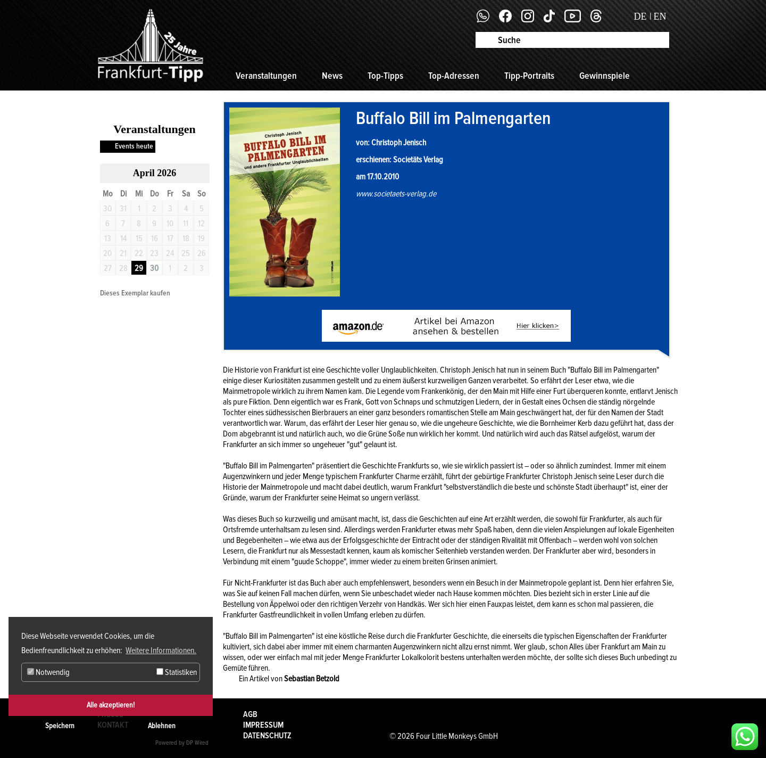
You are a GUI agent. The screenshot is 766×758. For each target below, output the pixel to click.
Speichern (59, 725)
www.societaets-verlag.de (396, 193)
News (332, 75)
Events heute (134, 146)
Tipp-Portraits (529, 75)
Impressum (263, 725)
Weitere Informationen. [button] (161, 650)
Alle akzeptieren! (111, 705)
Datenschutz (267, 735)
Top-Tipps (385, 75)
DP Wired (197, 743)
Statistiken (176, 672)
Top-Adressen (453, 75)
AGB (250, 714)
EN (660, 16)
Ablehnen (162, 725)
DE (640, 16)
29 (139, 268)
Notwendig (48, 672)
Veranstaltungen (266, 75)
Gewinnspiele (604, 75)
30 (154, 268)
